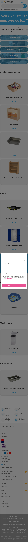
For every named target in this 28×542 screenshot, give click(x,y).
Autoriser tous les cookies (14, 285)
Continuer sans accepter (21, 260)
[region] (14, 271)
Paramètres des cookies (14, 282)
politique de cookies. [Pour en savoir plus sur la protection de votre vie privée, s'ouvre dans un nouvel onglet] (8, 278)
